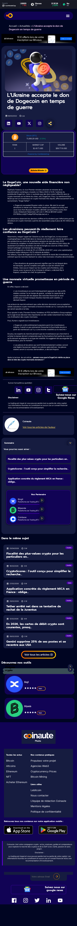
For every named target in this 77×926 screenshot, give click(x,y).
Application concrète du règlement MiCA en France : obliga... (37, 590)
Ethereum (11, 771)
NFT (8, 776)
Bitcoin (10, 760)
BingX (26, 681)
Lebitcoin (36, 790)
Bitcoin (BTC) (31, 136)
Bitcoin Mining (39, 776)
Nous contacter (40, 795)
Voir (41, 688)
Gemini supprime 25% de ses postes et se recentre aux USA (36, 643)
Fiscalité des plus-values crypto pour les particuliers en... (38, 459)
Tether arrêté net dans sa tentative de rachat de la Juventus (33, 608)
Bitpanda (27, 706)
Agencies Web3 (40, 766)
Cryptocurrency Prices (43, 771)
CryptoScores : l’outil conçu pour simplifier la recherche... (38, 468)
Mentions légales (40, 806)
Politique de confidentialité (46, 811)
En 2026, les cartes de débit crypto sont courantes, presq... (35, 625)
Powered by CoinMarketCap (38, 154)
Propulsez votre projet (43, 760)
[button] (70, 443)
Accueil (13, 25)
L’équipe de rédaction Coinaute (48, 800)
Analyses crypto (10, 669)
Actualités (24, 25)
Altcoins (11, 766)
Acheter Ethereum (16, 782)
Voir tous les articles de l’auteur (39, 427)
